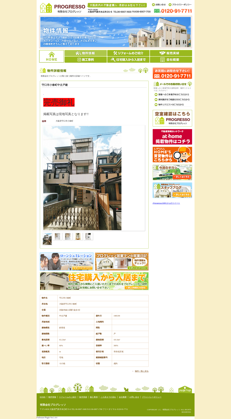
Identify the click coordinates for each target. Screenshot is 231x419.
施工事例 (94, 397)
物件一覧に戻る (142, 371)
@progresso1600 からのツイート (166, 203)
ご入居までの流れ (108, 397)
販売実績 (83, 397)
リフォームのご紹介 (68, 397)
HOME (43, 397)
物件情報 (52, 397)
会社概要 (123, 397)
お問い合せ (134, 397)
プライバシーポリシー (151, 397)
